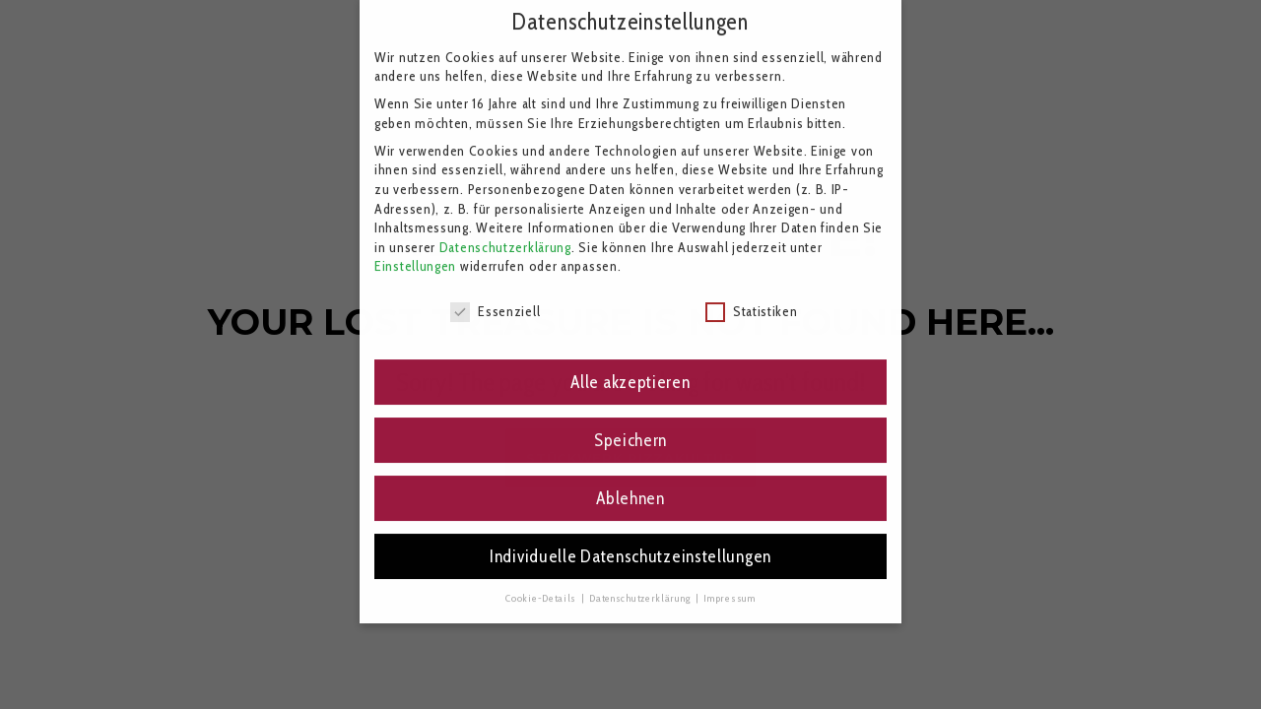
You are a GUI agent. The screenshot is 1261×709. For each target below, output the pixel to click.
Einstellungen (415, 253)
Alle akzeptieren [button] (630, 368)
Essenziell (495, 299)
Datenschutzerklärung (505, 233)
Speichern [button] (630, 427)
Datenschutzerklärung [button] (641, 584)
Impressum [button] (729, 584)
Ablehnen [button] (630, 485)
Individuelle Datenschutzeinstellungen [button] (630, 543)
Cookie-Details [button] (542, 584)
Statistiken (751, 299)
